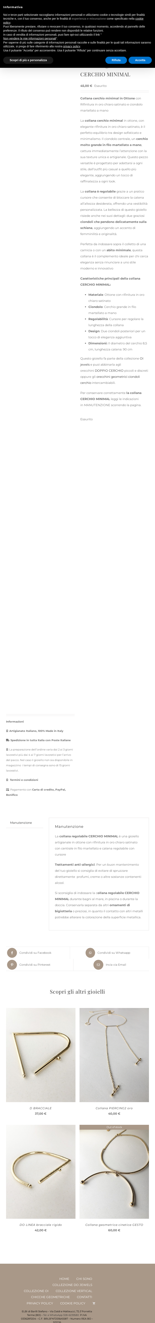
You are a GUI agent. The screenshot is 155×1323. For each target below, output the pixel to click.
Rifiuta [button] (116, 60)
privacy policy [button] (71, 46)
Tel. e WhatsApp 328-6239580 (61, 1314)
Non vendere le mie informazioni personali (29, 38)
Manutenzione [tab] (21, 822)
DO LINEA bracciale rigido (41, 1224)
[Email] (109, 964)
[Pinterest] (28, 964)
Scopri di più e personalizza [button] (28, 60)
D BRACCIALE (41, 1108)
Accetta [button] (140, 60)
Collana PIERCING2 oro (114, 1108)
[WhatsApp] (107, 952)
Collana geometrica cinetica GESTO (114, 1224)
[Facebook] (28, 952)
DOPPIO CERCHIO (109, 371)
